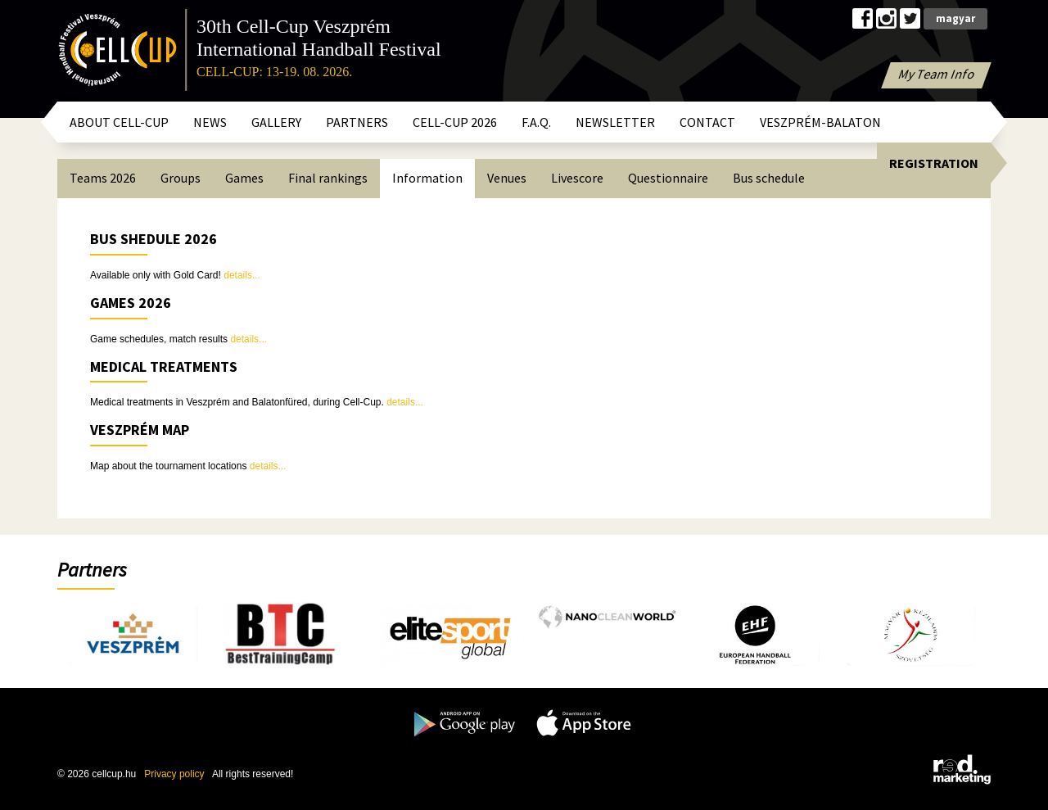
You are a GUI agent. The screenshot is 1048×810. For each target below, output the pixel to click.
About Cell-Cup (119, 122)
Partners (357, 122)
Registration (933, 163)
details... (242, 275)
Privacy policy (174, 774)
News (210, 122)
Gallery (276, 122)
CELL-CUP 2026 (455, 122)
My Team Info (937, 74)
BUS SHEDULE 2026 (153, 238)
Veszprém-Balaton (820, 122)
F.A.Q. (536, 122)
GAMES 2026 (130, 302)
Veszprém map (139, 429)
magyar (955, 18)
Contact (707, 122)
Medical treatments (163, 366)
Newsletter (615, 122)
